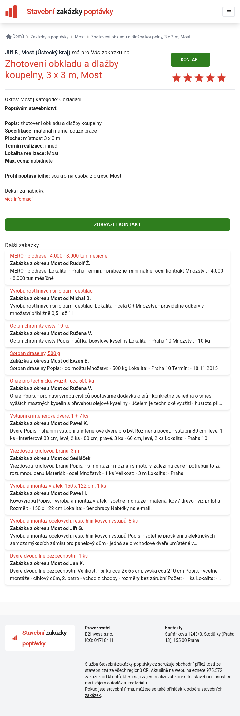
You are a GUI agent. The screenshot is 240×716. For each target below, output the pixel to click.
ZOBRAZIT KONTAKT (117, 225)
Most (26, 100)
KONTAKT (191, 59)
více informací (18, 199)
